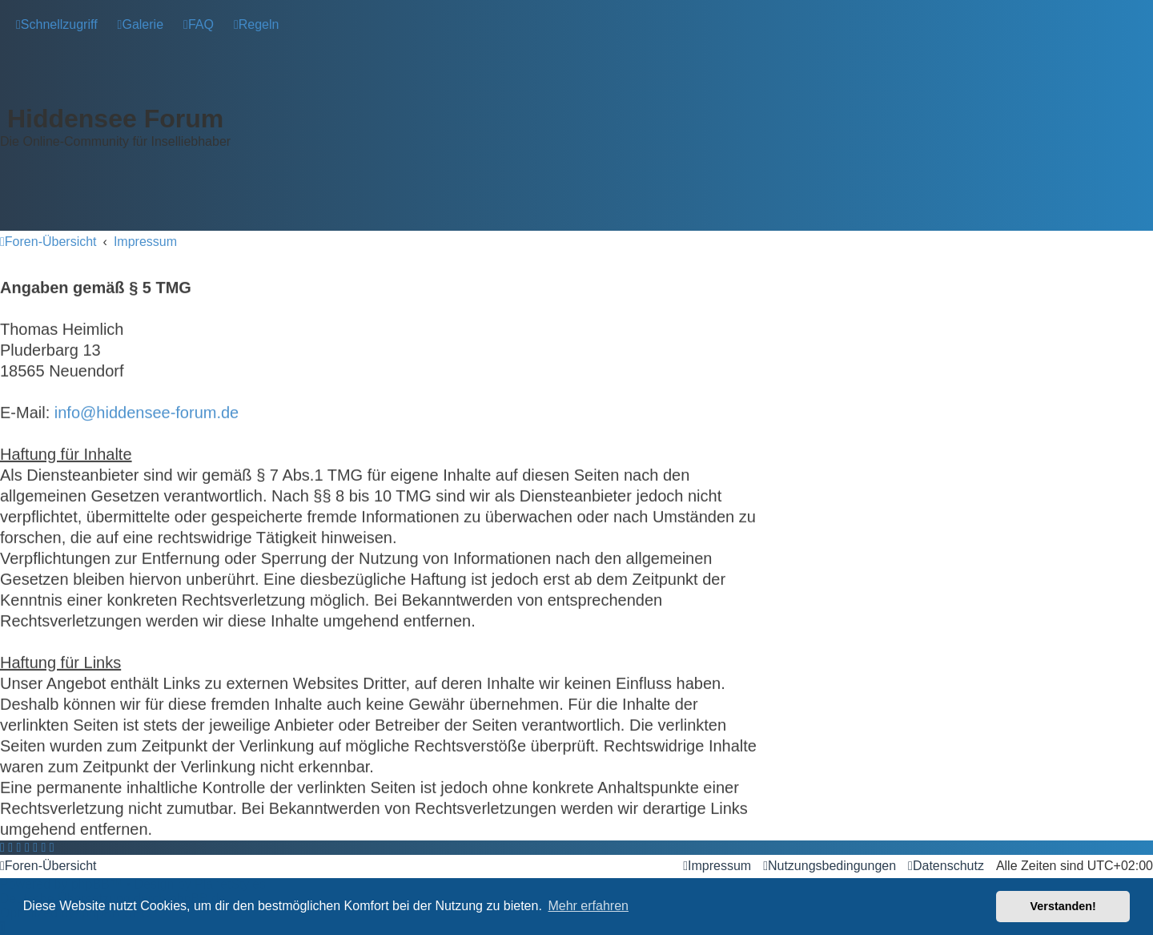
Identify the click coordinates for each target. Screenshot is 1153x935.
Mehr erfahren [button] (588, 906)
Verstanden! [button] (1063, 906)
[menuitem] (140, 24)
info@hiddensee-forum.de (146, 408)
